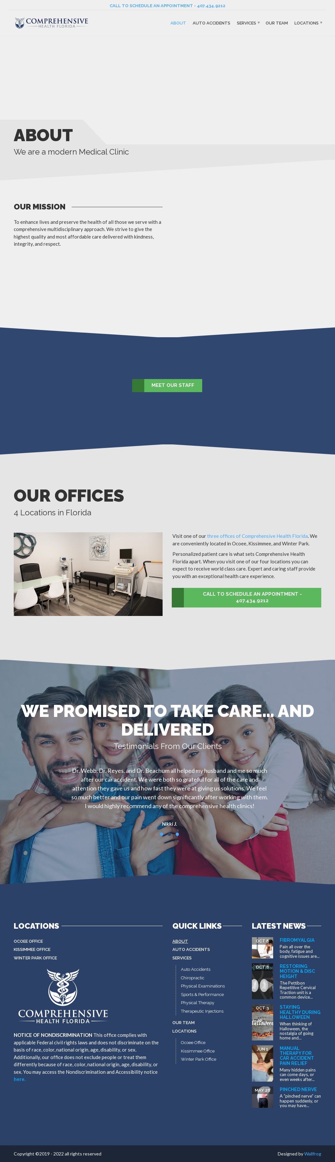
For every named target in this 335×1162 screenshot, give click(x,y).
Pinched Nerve (298, 1089)
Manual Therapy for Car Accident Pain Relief (297, 1056)
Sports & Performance (202, 994)
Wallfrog (312, 1153)
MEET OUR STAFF (163, 385)
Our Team (277, 22)
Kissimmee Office (32, 949)
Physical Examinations (203, 986)
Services (246, 22)
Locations (306, 22)
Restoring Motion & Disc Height (297, 971)
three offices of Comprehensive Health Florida (257, 536)
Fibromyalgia (297, 940)
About (178, 22)
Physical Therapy (197, 1002)
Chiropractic (192, 977)
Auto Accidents (211, 22)
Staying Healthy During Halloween (300, 1012)
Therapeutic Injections (202, 1011)
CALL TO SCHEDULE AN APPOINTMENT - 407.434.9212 (167, 5)
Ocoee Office (28, 941)
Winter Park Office (35, 957)
